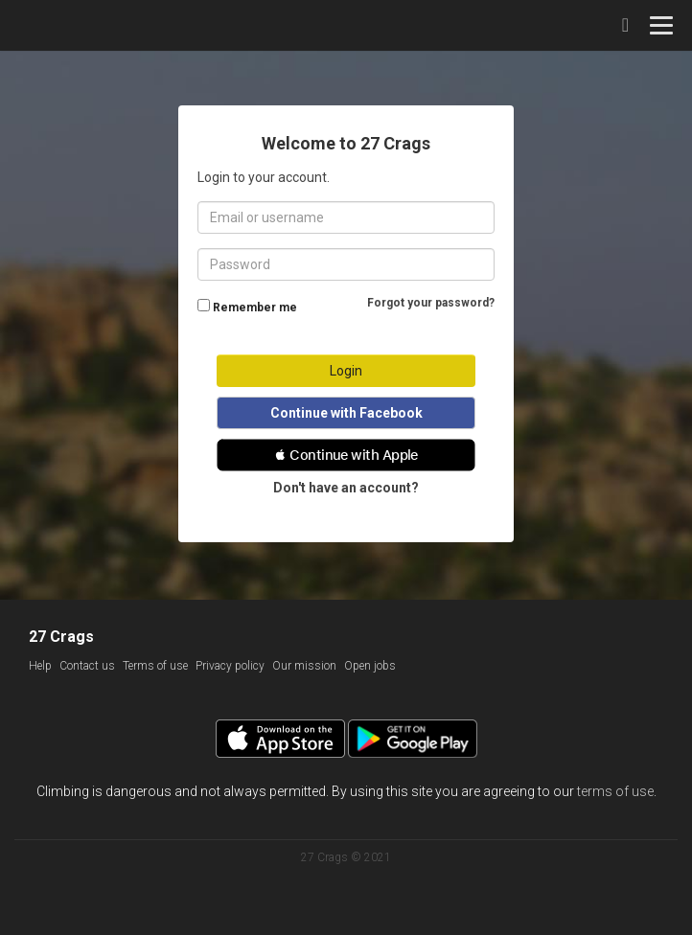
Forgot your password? (431, 302)
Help (40, 666)
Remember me (255, 307)
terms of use (615, 791)
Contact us (87, 666)
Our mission (304, 666)
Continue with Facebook (346, 413)
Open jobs (370, 666)
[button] (346, 455)
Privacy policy (230, 666)
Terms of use (155, 666)
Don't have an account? (346, 487)
